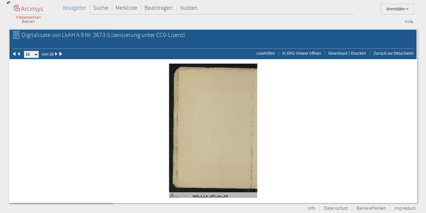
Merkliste (126, 8)
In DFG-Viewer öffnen (301, 53)
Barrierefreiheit (371, 208)
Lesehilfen (265, 53)
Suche (100, 8)
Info (311, 208)
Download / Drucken (347, 53)
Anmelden (397, 9)
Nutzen (189, 8)
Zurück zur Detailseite (393, 53)
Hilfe (409, 22)
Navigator (74, 8)
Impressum (405, 208)
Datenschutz (336, 208)
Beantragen (158, 8)
